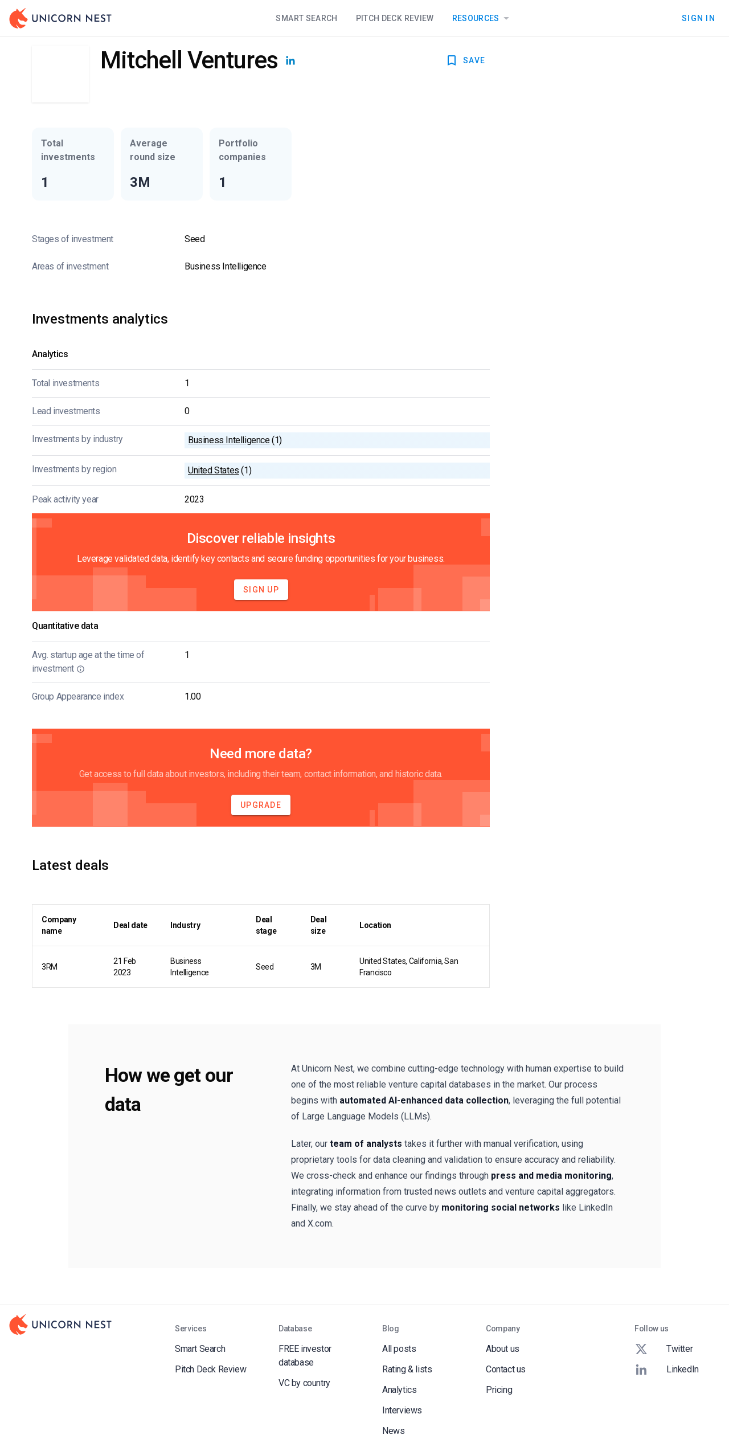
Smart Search (306, 18)
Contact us (506, 1369)
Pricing (499, 1389)
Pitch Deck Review (395, 18)
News (393, 1430)
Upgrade (260, 805)
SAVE (465, 60)
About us (502, 1348)
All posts (399, 1348)
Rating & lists (407, 1369)
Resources (482, 18)
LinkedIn (666, 1369)
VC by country (304, 1383)
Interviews (402, 1410)
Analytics (399, 1389)
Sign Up (261, 589)
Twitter (663, 1349)
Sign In (698, 18)
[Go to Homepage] (60, 18)
